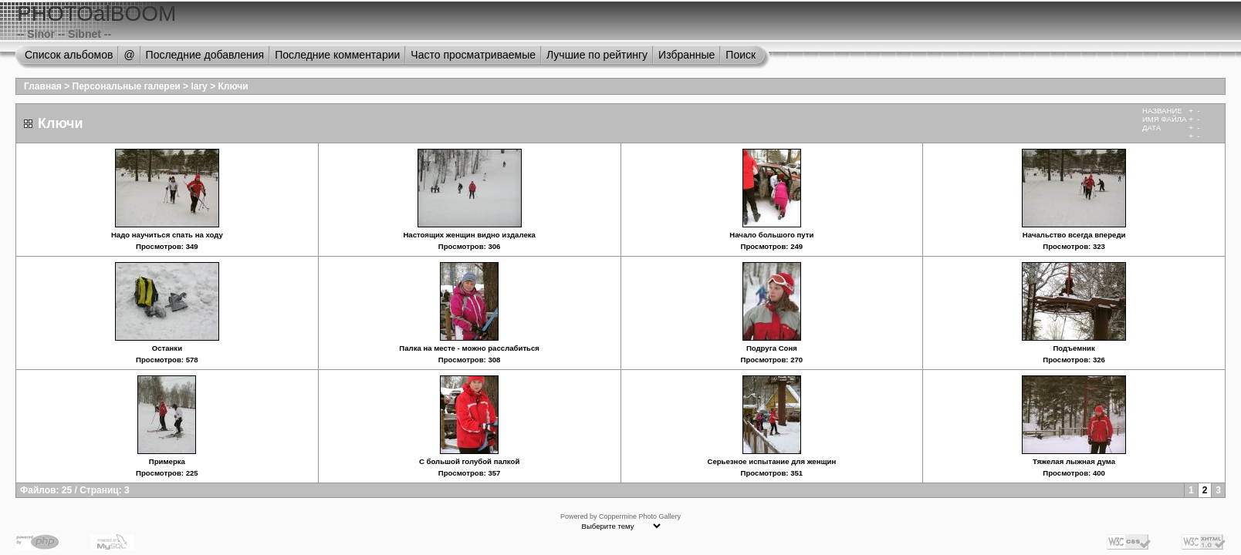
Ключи (233, 86)
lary (199, 86)
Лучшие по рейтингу (597, 55)
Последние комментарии (337, 55)
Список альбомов (69, 55)
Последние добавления (205, 55)
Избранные (686, 55)
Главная (43, 86)
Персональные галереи (127, 86)
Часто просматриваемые (473, 55)
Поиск (740, 55)
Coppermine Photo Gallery (640, 516)
